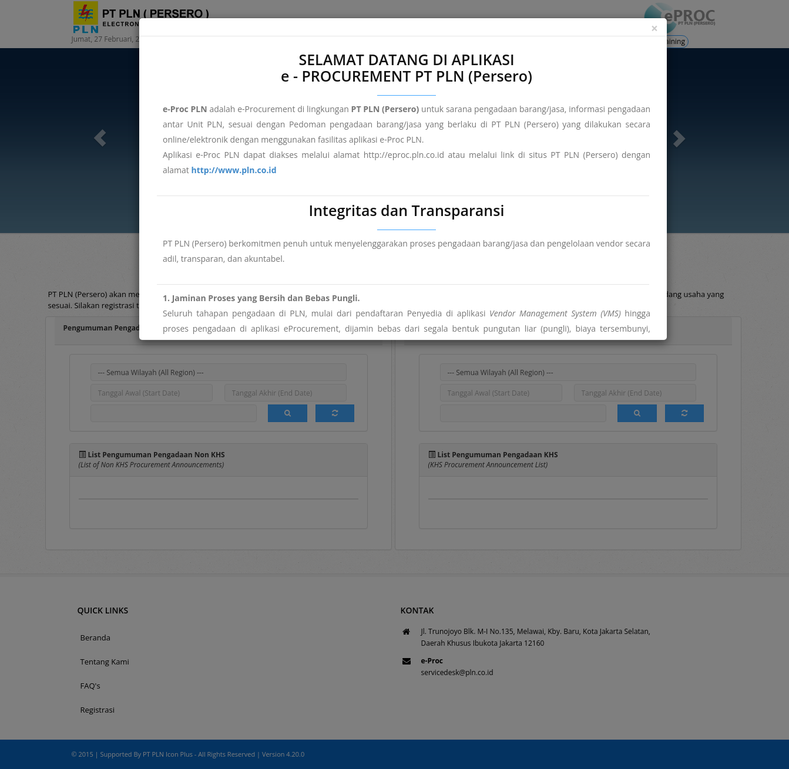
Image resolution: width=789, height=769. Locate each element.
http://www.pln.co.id (233, 170)
